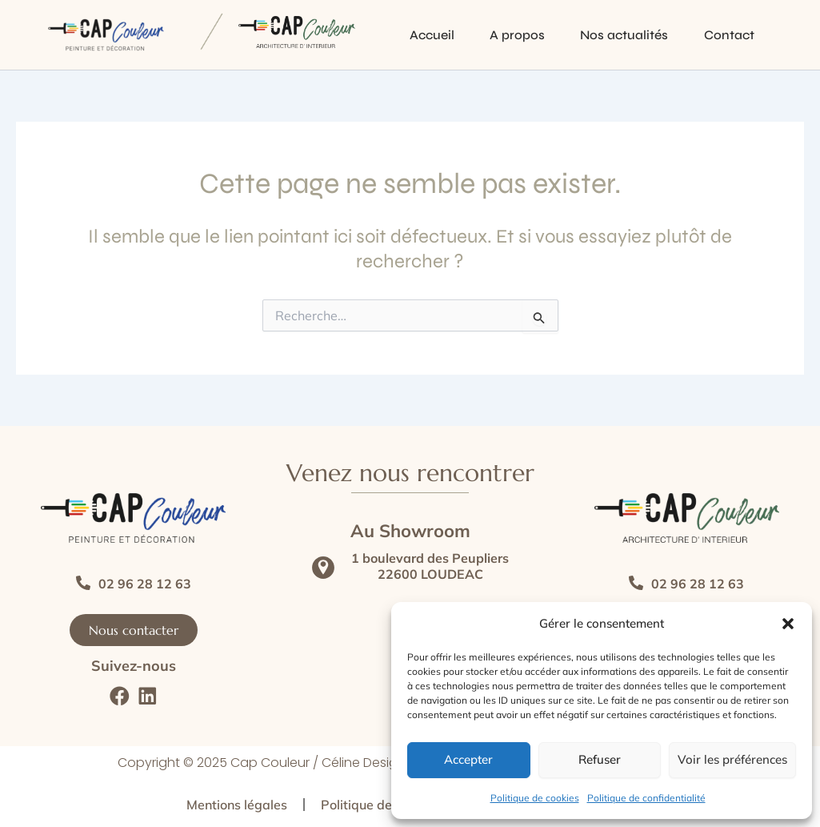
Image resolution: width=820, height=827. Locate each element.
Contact (715, 34)
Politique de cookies (534, 798)
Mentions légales (236, 805)
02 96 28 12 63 (144, 584)
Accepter (468, 759)
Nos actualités (606, 34)
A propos (494, 34)
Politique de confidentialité (646, 798)
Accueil (404, 34)
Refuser (599, 759)
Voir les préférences (732, 759)
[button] (788, 624)
